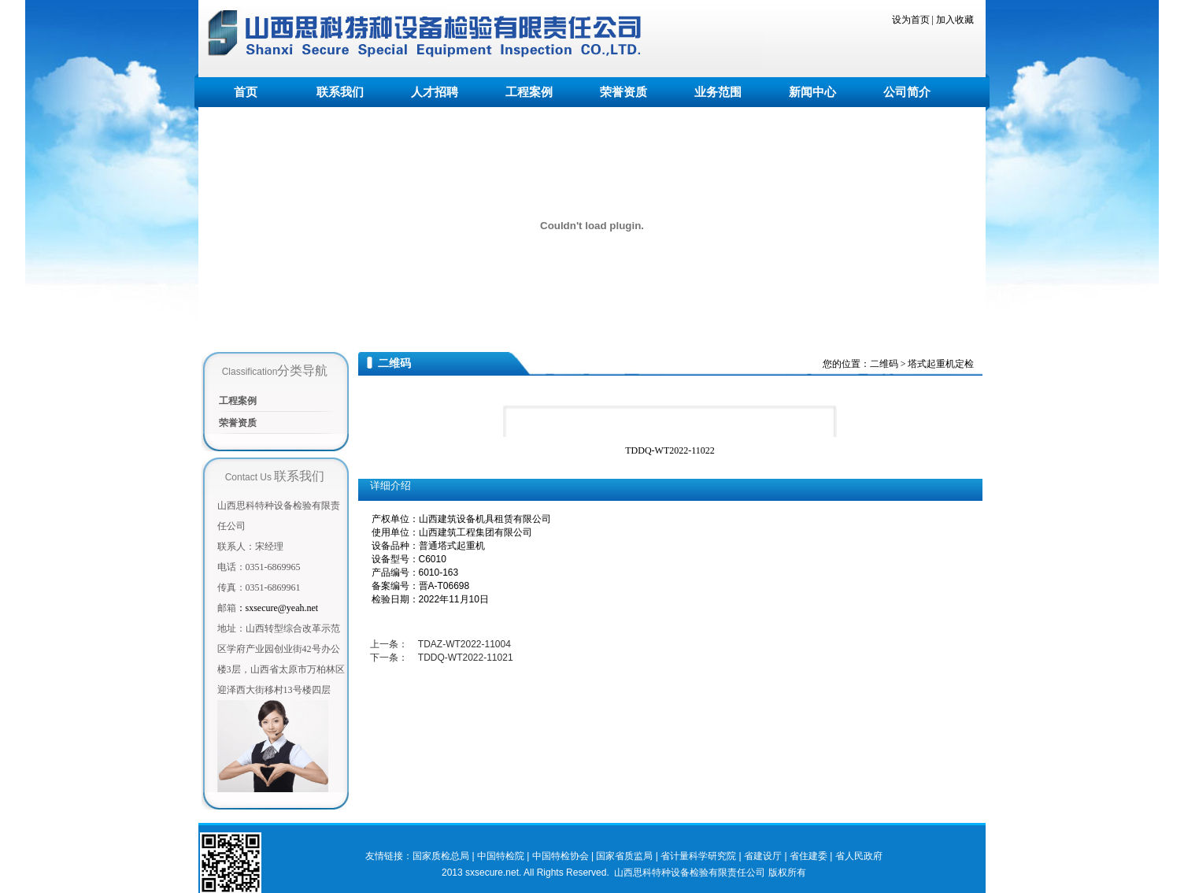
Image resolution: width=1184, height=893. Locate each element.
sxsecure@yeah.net (277, 607)
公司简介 (907, 92)
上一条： (390, 644)
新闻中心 (812, 92)
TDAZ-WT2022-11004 (464, 644)
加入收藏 (955, 19)
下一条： (390, 657)
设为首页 (911, 19)
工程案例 (529, 92)
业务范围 (718, 92)
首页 (245, 92)
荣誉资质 (623, 92)
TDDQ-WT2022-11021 (465, 657)
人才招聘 (434, 92)
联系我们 (340, 92)
